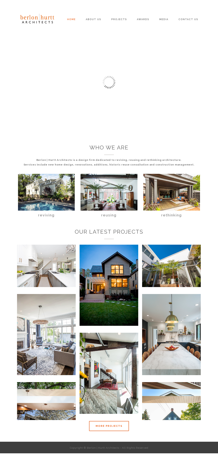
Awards (143, 19)
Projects (119, 19)
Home (71, 19)
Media (163, 19)
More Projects (109, 425)
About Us (93, 19)
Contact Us (188, 19)
